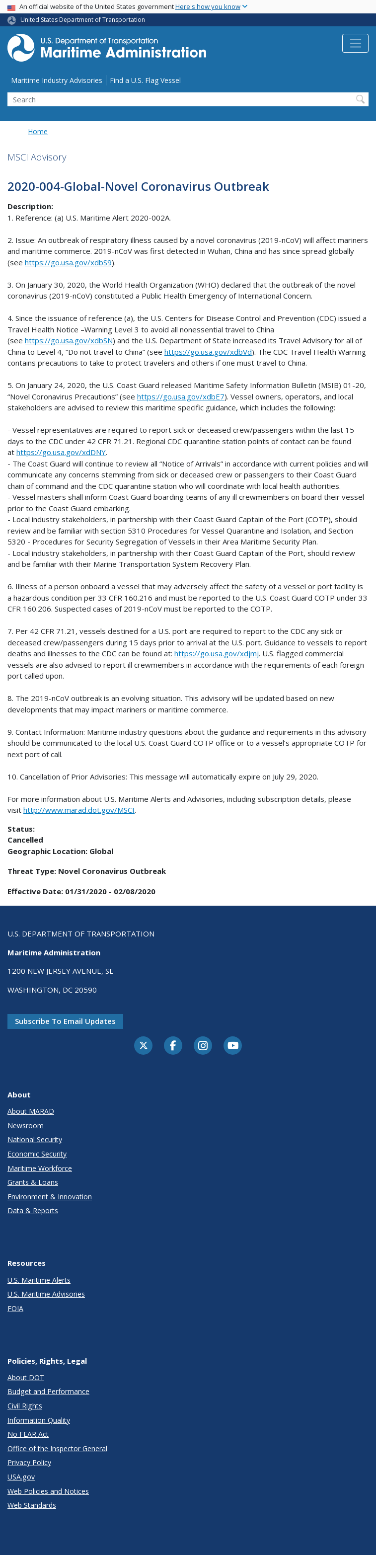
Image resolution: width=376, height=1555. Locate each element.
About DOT (25, 1377)
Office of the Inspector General (57, 1448)
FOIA (15, 1308)
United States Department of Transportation (82, 19)
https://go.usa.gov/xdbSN (69, 340)
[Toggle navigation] (355, 43)
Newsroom (25, 1125)
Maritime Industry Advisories (56, 80)
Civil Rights (24, 1405)
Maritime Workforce (39, 1168)
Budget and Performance (48, 1391)
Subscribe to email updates (65, 1021)
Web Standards (31, 1505)
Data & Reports (32, 1210)
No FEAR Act (28, 1434)
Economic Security (37, 1154)
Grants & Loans (32, 1182)
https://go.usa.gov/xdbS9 (68, 262)
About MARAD (30, 1111)
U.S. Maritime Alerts (39, 1280)
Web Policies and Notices (48, 1491)
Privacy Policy (29, 1462)
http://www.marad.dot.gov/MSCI (79, 810)
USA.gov (21, 1476)
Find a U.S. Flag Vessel (145, 80)
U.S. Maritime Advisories (46, 1294)
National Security (34, 1139)
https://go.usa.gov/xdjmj (216, 653)
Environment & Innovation (49, 1196)
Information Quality (38, 1420)
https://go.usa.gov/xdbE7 (181, 396)
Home (38, 131)
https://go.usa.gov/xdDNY (61, 452)
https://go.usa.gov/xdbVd (208, 352)
